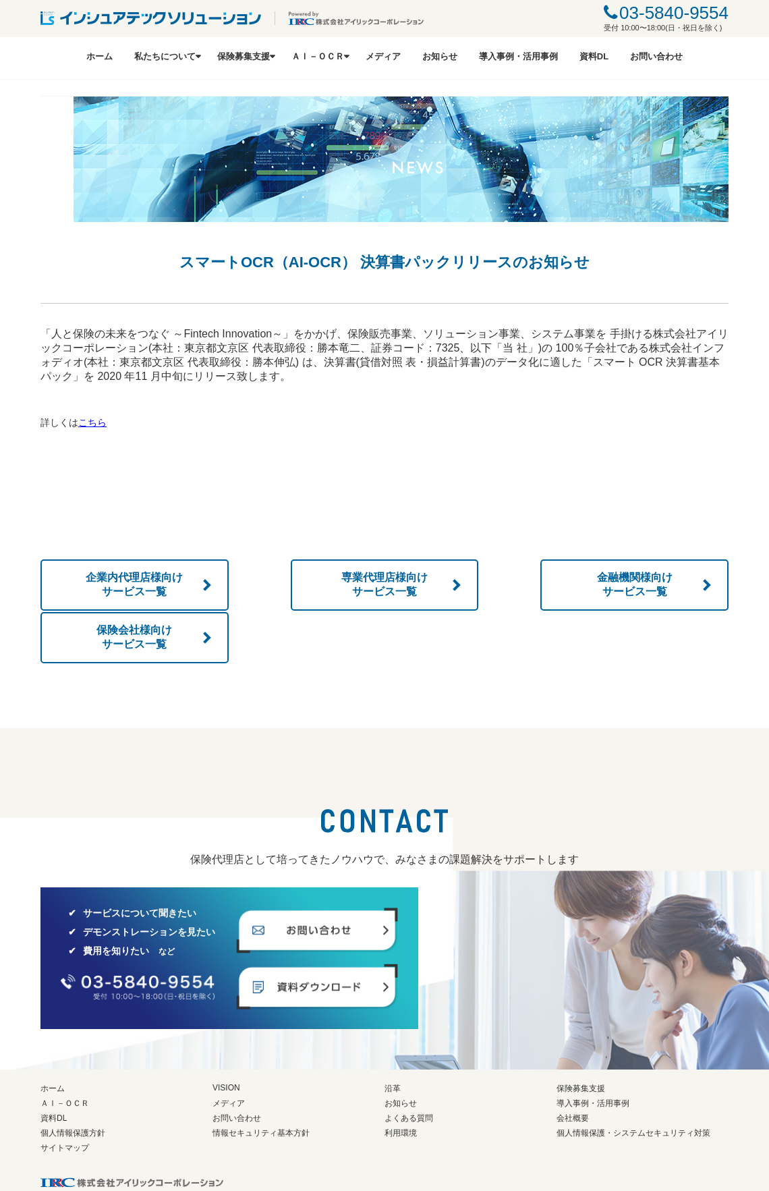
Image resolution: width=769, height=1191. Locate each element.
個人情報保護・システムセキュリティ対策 (633, 1079)
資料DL (593, 56)
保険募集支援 (243, 56)
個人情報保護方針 (72, 1079)
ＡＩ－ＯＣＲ (317, 56)
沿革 (392, 1035)
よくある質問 (408, 1065)
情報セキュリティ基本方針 (261, 1079)
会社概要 (573, 1065)
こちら (92, 422)
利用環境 (400, 1079)
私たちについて (165, 56)
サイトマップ (64, 1094)
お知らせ (439, 56)
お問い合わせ (656, 56)
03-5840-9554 (674, 13)
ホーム (99, 56)
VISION (226, 1034)
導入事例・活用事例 (518, 56)
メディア (383, 56)
